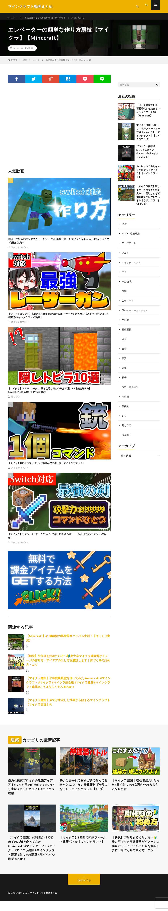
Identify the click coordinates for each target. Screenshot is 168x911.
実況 (124, 359)
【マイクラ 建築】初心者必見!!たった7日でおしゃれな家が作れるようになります (135, 789)
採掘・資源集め (131, 388)
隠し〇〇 (15, 400)
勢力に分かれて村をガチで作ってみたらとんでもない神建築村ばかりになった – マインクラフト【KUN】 (83, 791)
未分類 (125, 397)
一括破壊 (127, 284)
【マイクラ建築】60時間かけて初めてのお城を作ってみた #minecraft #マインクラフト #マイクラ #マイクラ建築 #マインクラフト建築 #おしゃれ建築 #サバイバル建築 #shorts (31, 856)
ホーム (12, 18)
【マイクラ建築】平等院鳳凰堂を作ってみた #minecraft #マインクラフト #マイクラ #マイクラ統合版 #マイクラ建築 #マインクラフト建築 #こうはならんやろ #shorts (68, 686)
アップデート (129, 246)
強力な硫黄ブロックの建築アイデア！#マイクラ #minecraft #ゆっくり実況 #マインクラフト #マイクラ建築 (31, 791)
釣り (124, 416)
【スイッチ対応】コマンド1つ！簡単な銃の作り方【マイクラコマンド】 (46, 466)
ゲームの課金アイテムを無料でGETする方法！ (48, 18)
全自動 (125, 322)
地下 (124, 340)
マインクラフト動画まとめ (44, 902)
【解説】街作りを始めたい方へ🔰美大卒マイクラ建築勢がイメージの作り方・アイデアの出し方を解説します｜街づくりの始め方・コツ (68, 664)
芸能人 (125, 407)
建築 (30, 52)
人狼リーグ (128, 303)
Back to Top (84, 890)
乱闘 (124, 293)
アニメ (125, 255)
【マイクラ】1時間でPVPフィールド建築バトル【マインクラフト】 (83, 849)
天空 (124, 350)
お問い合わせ (87, 18)
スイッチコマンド (19, 251)
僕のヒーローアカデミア (136, 312)
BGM (125, 227)
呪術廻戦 (127, 331)
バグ (124, 274)
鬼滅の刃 (127, 435)
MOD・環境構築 (131, 237)
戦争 (124, 378)
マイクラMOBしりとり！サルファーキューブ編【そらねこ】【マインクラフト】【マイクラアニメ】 (148, 135)
